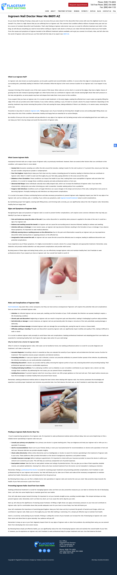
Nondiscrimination (103, 560)
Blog (99, 11)
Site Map (94, 560)
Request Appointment (78, 5)
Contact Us (107, 11)
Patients (84, 11)
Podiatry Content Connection (45, 560)
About (53, 11)
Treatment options (64, 11)
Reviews (76, 11)
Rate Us (92, 11)
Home (47, 11)
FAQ (114, 11)
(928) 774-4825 (110, 2)
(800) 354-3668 (110, 5)
